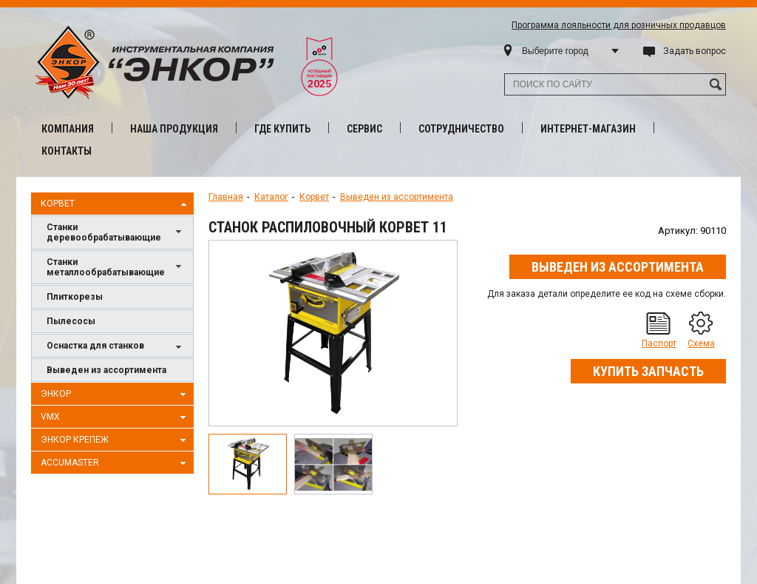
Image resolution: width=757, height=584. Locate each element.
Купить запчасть (648, 371)
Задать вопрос (694, 51)
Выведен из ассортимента (106, 370)
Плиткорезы (75, 297)
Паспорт (659, 343)
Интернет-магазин (588, 129)
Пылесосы (71, 321)
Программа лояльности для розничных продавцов (619, 25)
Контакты (66, 151)
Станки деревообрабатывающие (116, 232)
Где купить (282, 129)
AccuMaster (115, 463)
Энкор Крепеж (115, 440)
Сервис (364, 129)
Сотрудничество (461, 129)
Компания (67, 129)
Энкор (115, 394)
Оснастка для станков (116, 346)
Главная (225, 197)
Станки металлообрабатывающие (116, 267)
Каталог (271, 197)
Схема (701, 343)
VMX (115, 417)
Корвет (115, 204)
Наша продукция (174, 129)
